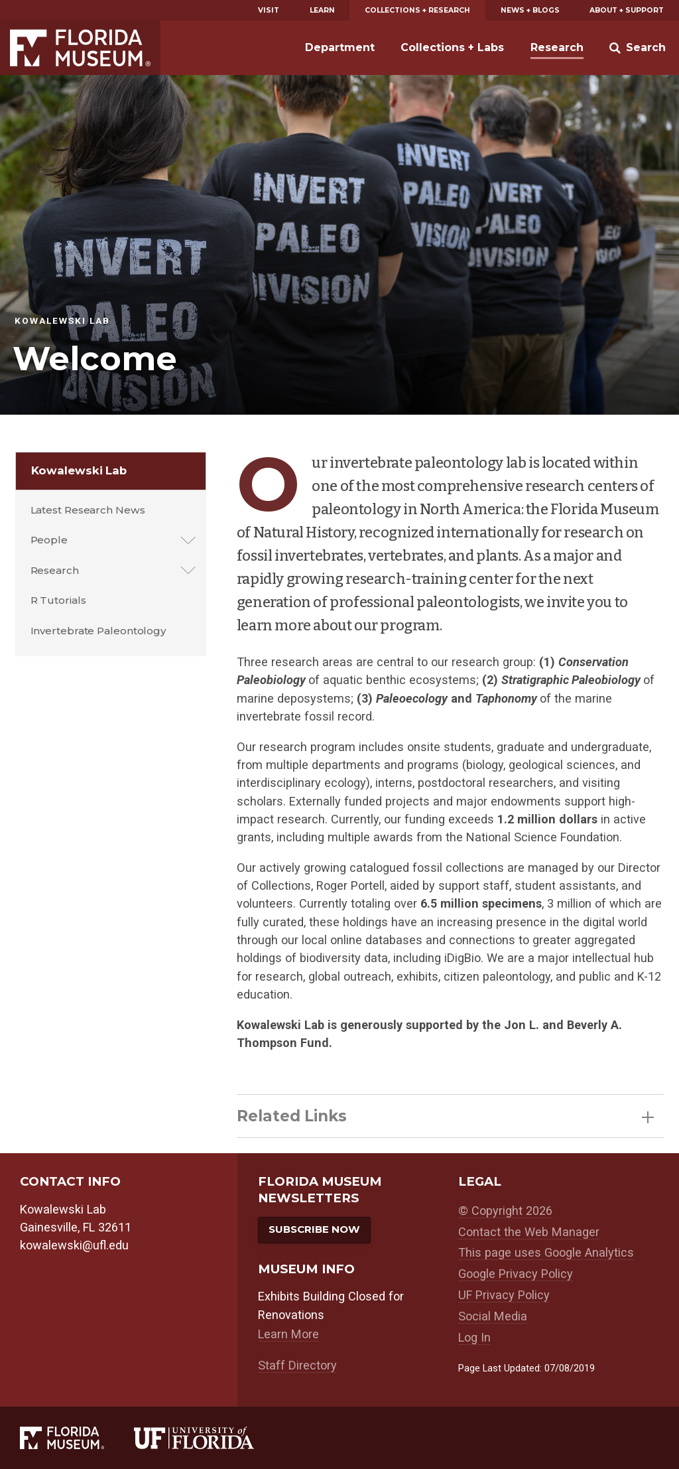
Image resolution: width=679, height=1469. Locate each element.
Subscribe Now (314, 1229)
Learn (322, 10)
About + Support (626, 10)
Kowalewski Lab (79, 470)
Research (557, 47)
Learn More (288, 1334)
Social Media (492, 1316)
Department (340, 47)
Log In (474, 1337)
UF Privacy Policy (504, 1295)
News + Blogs (530, 10)
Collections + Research (417, 10)
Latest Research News (88, 510)
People (49, 539)
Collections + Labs (452, 47)
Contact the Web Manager (528, 1232)
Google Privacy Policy (515, 1274)
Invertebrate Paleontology (98, 630)
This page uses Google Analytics (546, 1252)
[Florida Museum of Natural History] (77, 1437)
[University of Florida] (209, 1437)
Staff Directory (297, 1365)
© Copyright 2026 (505, 1211)
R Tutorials (58, 600)
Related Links (445, 1116)
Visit (268, 10)
